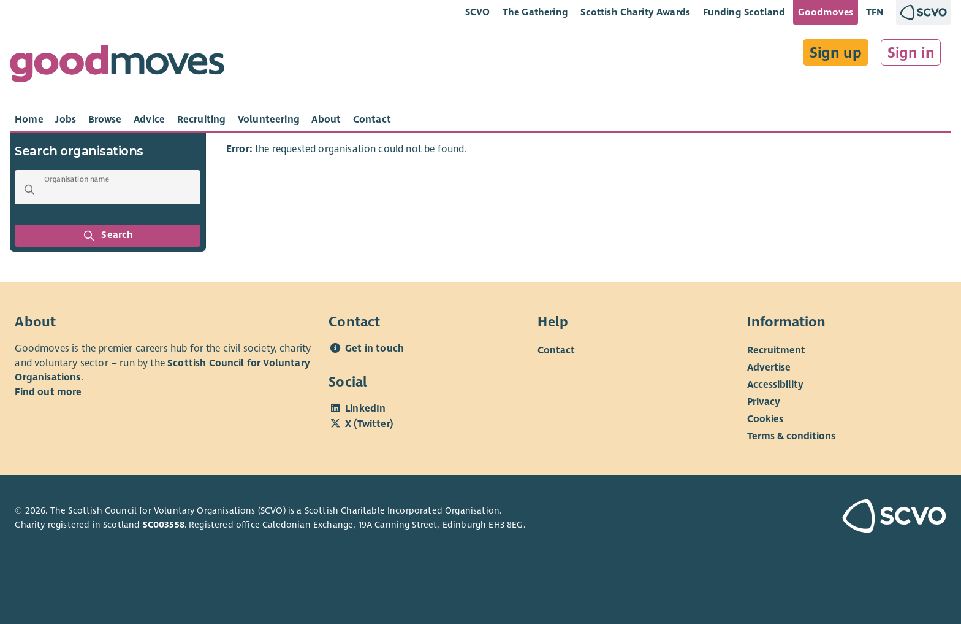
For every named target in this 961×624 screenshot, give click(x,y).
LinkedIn (365, 409)
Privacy (763, 402)
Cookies (765, 419)
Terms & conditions (791, 436)
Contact (556, 350)
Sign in (911, 53)
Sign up (836, 53)
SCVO (477, 12)
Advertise (769, 367)
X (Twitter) (369, 424)
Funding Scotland (744, 12)
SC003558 (163, 524)
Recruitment (776, 350)
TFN (875, 12)
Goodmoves (825, 12)
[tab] (29, 119)
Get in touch (374, 348)
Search (108, 235)
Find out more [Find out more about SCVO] (48, 392)
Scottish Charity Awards (635, 12)
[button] (29, 190)
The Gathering (535, 12)
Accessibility (775, 385)
